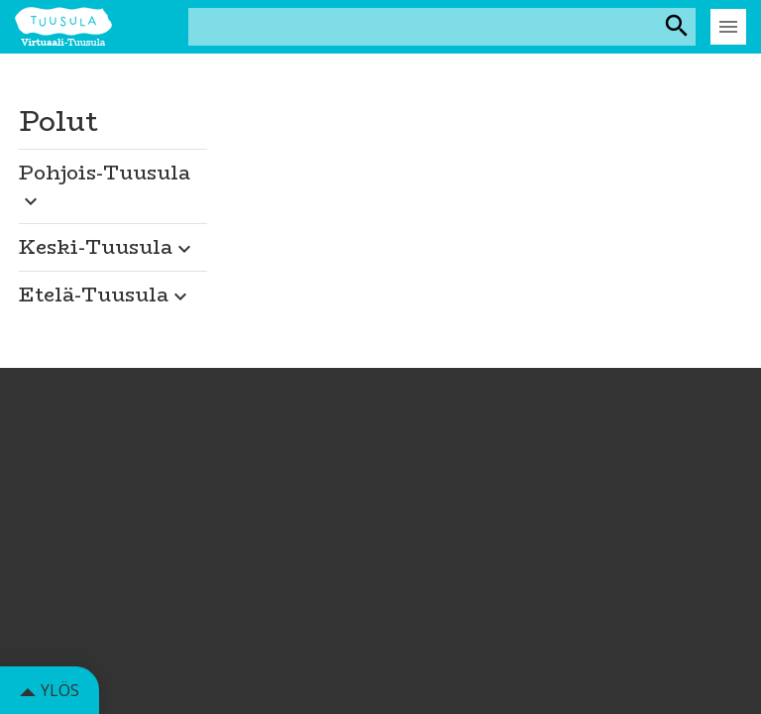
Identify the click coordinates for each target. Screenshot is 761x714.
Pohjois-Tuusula (104, 184)
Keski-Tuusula (107, 246)
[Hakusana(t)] (424, 27)
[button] (113, 180)
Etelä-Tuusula (105, 294)
